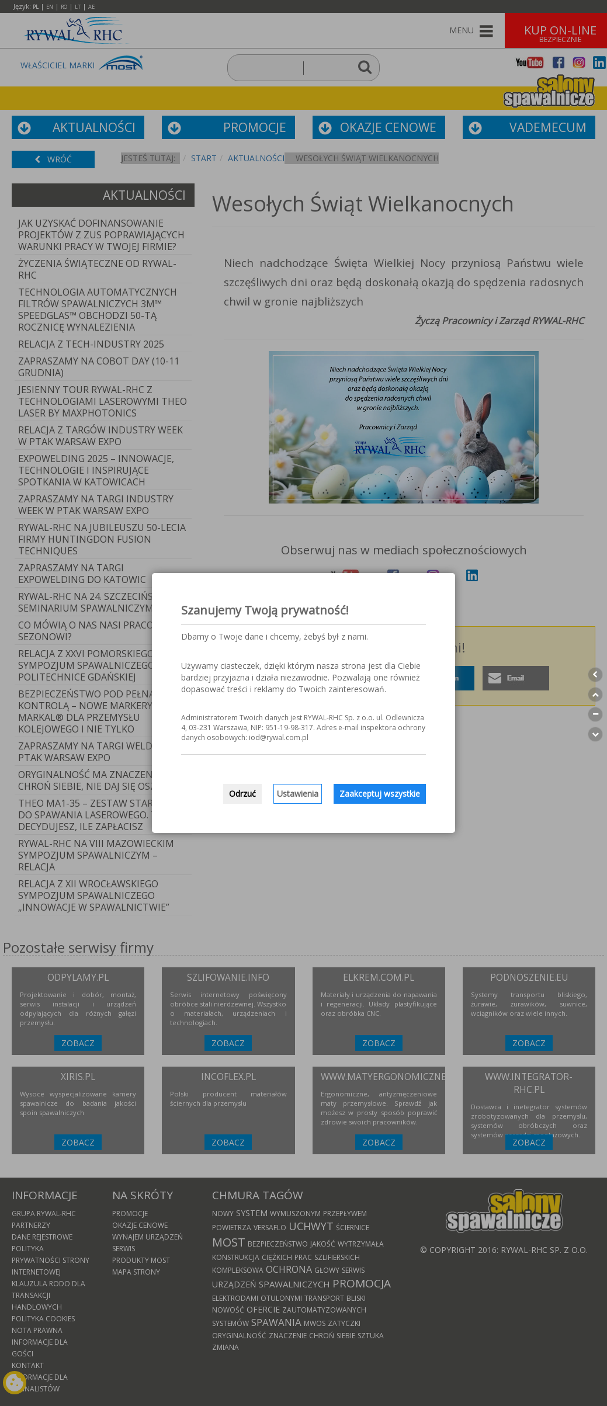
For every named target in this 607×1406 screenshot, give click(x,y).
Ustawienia (297, 793)
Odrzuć (242, 793)
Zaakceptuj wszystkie (379, 793)
